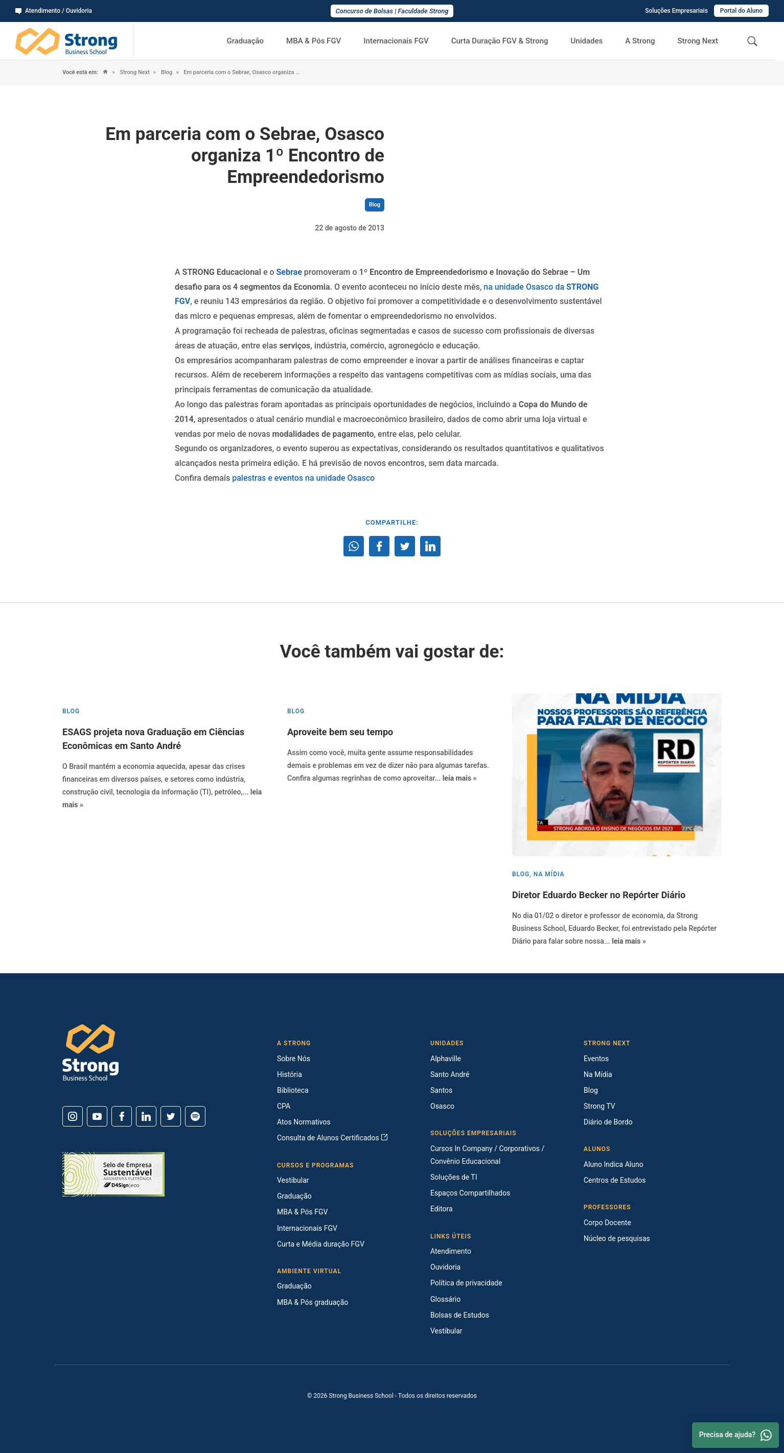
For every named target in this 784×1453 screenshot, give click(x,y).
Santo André (449, 1074)
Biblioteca (293, 1090)
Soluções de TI (453, 1177)
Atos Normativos (304, 1122)
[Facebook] (121, 1116)
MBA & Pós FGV (313, 40)
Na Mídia (598, 1074)
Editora (441, 1209)
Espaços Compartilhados (470, 1193)
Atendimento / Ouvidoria (53, 10)
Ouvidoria (445, 1267)
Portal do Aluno (741, 10)
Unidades (587, 40)
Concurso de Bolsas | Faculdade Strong (392, 11)
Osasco (442, 1106)
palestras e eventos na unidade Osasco (303, 478)
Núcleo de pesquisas (617, 1238)
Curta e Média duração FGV (320, 1244)
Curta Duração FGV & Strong (499, 40)
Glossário (445, 1299)
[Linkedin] (146, 1116)
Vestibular (293, 1180)
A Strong (640, 40)
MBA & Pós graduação (312, 1302)
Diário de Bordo (608, 1122)
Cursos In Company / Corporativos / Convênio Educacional (487, 1154)
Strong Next (698, 40)
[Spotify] (195, 1116)
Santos (441, 1090)
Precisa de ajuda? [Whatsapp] (735, 1435)
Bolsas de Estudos (459, 1315)
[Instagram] (72, 1116)
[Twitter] (170, 1116)
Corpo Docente (607, 1222)
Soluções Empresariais (676, 10)
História (289, 1074)
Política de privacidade (466, 1283)
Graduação (245, 40)
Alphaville (445, 1058)
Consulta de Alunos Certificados (332, 1138)
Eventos (596, 1058)
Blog (165, 72)
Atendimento (450, 1251)
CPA (283, 1106)
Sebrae (289, 272)
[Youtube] (97, 1116)
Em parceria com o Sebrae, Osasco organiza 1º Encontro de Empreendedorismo (241, 72)
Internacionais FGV (395, 40)
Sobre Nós (293, 1058)
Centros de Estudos (615, 1180)
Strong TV (599, 1106)
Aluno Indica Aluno (613, 1164)
